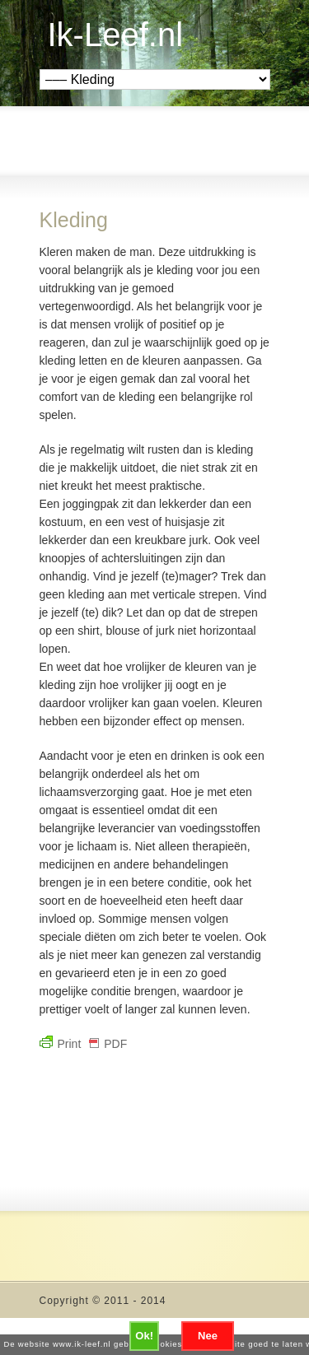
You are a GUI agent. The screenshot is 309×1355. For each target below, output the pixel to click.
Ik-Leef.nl (116, 34)
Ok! (144, 1335)
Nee (208, 1335)
